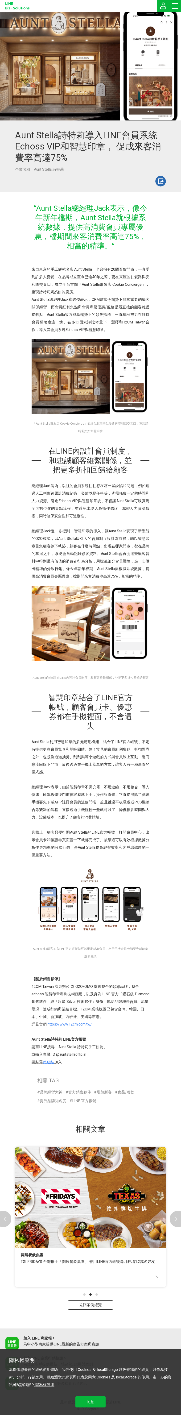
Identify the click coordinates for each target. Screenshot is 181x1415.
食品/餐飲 (126, 1092)
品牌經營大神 (51, 1092)
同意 (90, 1401)
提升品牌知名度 (53, 1101)
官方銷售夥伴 (79, 1092)
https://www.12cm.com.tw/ (70, 1024)
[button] (84, 1294)
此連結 (48, 1062)
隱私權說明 (44, 1384)
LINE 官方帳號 (84, 1101)
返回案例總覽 (90, 1305)
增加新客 (104, 1092)
